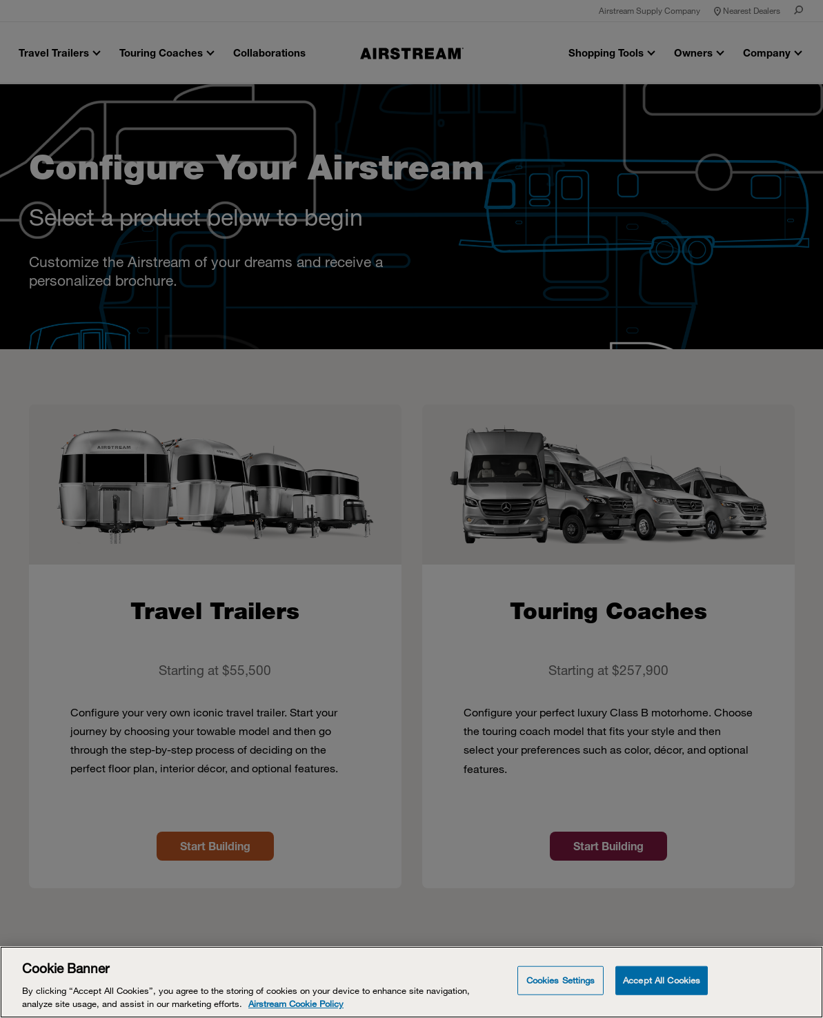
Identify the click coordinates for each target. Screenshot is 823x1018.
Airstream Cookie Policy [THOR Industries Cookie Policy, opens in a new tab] (296, 1003)
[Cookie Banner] (411, 982)
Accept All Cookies (661, 980)
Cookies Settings (560, 980)
